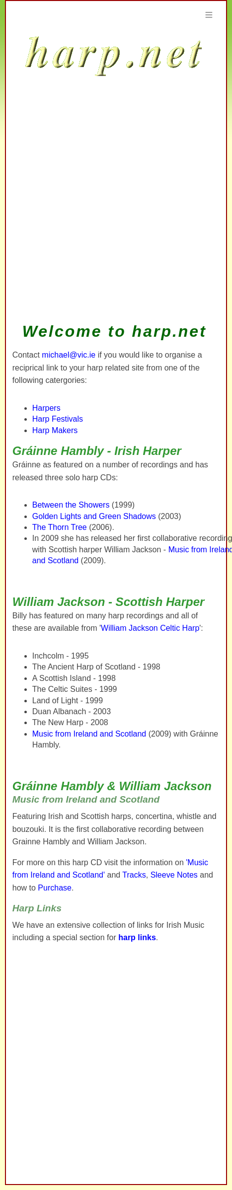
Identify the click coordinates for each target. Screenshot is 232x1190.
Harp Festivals (57, 419)
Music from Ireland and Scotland (89, 734)
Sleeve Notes (174, 875)
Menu (208, 14)
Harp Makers (55, 430)
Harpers (46, 408)
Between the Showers (71, 505)
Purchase (55, 888)
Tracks (134, 875)
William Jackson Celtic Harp (150, 628)
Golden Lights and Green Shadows (94, 516)
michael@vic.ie (68, 355)
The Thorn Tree (59, 527)
